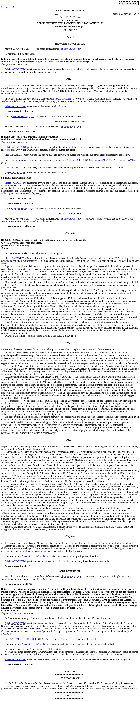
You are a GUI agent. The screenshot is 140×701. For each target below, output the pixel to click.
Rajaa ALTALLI (12, 85)
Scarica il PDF (8, 7)
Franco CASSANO (103, 160)
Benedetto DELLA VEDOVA (35, 556)
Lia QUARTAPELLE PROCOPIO (21, 639)
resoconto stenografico (23, 116)
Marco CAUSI (12, 258)
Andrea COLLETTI (76, 160)
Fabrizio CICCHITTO (70, 49)
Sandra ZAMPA (127, 160)
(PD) (115, 160)
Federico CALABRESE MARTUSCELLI (52, 91)
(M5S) (89, 160)
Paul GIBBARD (12, 155)
